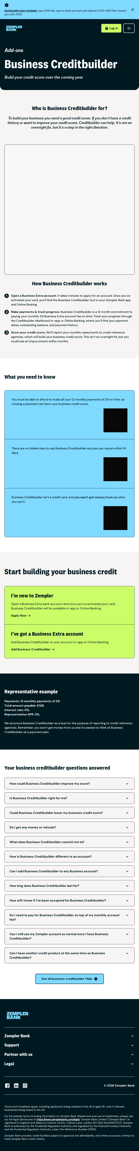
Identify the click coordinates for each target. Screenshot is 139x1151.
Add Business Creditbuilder (33, 649)
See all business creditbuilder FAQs (70, 979)
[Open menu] (129, 28)
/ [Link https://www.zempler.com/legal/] (58, 1119)
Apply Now (21, 615)
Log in (111, 28)
